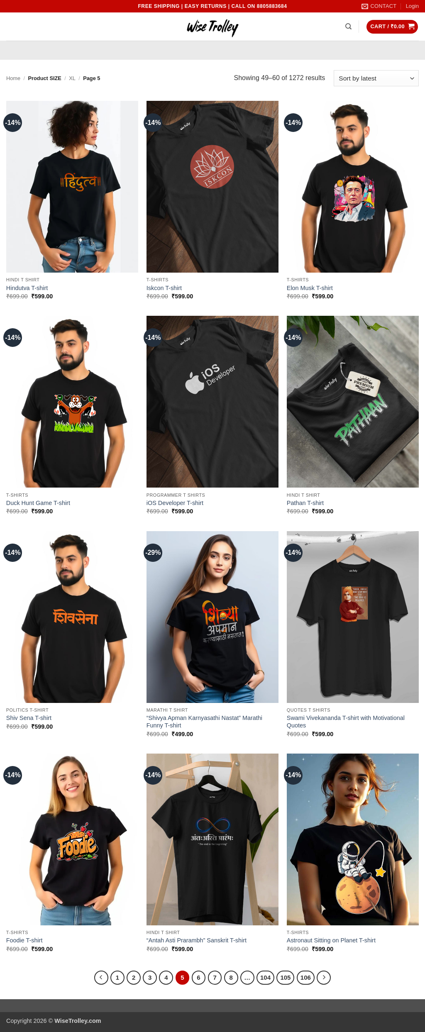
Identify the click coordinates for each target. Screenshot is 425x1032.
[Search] (348, 26)
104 (265, 977)
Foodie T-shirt (24, 940)
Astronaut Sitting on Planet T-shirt (331, 940)
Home (13, 78)
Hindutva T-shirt (27, 288)
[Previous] (101, 978)
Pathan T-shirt (305, 503)
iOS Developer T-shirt (175, 503)
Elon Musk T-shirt (310, 288)
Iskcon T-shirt (164, 288)
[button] (412, 6)
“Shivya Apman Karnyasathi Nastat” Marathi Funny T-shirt (204, 722)
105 (285, 977)
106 (305, 977)
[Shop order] (376, 78)
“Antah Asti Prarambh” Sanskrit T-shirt (197, 940)
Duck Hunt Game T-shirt (38, 503)
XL (72, 78)
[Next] (324, 978)
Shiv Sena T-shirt (28, 718)
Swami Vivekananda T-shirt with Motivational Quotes (346, 722)
